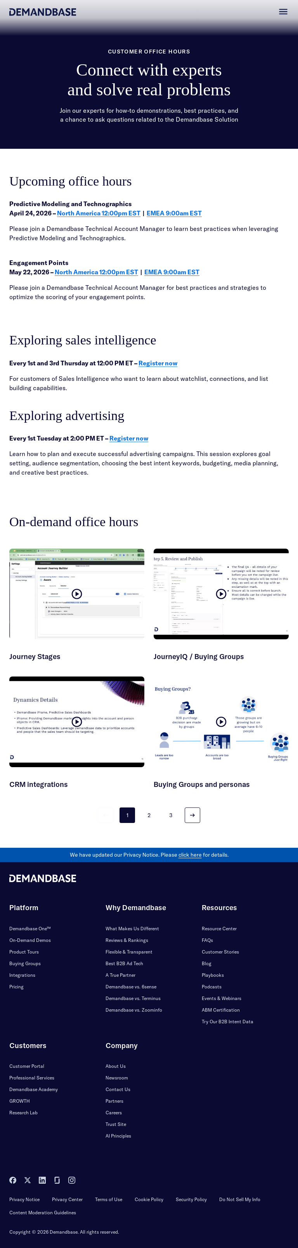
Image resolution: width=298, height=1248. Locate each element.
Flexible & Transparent (129, 952)
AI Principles (118, 1136)
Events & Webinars (221, 998)
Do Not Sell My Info (239, 1199)
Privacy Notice (24, 1199)
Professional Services (31, 1078)
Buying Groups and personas (202, 784)
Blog (206, 963)
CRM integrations (38, 784)
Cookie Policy (149, 1199)
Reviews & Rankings (127, 940)
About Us (116, 1066)
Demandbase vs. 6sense (131, 987)
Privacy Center (67, 1199)
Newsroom (117, 1078)
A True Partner (120, 975)
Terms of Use (108, 1199)
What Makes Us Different (132, 928)
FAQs (207, 940)
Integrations (22, 975)
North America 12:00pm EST (98, 213)
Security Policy (191, 1199)
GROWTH (19, 1101)
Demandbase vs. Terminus (133, 998)
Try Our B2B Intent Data (227, 1021)
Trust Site (116, 1124)
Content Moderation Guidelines (42, 1212)
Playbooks (213, 975)
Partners (114, 1101)
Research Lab (23, 1112)
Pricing (16, 987)
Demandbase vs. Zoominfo (134, 1010)
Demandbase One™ (30, 928)
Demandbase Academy (33, 1089)
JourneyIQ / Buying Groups (199, 656)
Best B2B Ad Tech (124, 963)
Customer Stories (220, 952)
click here (190, 854)
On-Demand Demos (30, 940)
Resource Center (219, 928)
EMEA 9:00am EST (174, 213)
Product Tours (24, 952)
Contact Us (118, 1089)
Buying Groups (25, 963)
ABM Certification (221, 1010)
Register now (158, 363)
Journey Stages (35, 656)
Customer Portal (26, 1066)
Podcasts (212, 987)
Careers (114, 1112)
